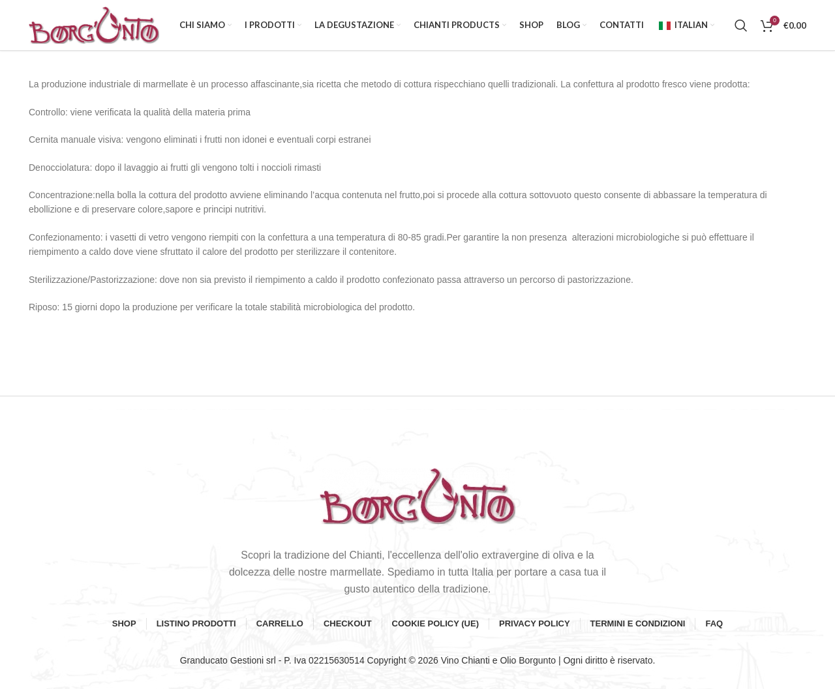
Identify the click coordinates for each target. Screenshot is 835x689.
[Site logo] (94, 25)
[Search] (741, 26)
